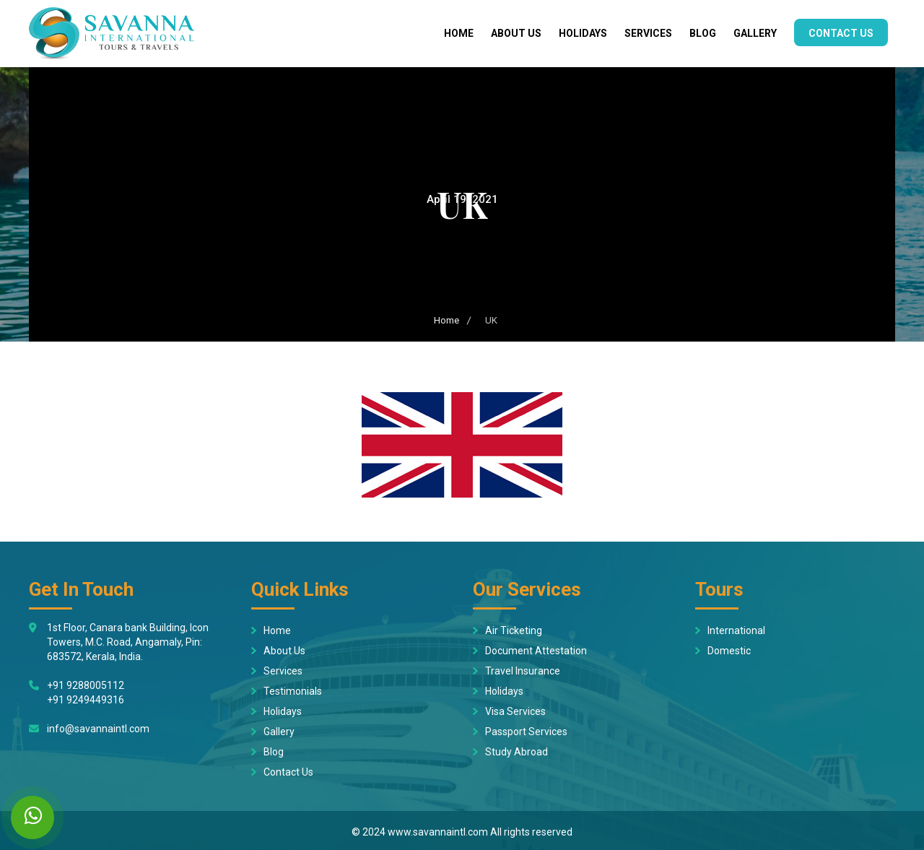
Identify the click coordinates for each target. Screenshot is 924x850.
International (736, 630)
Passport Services (526, 731)
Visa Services (515, 711)
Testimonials (292, 691)
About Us (516, 33)
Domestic (729, 650)
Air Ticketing (513, 630)
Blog (702, 33)
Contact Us (840, 33)
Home (459, 33)
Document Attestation (536, 650)
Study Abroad (516, 752)
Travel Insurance (522, 671)
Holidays (583, 33)
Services (648, 33)
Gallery (755, 33)
